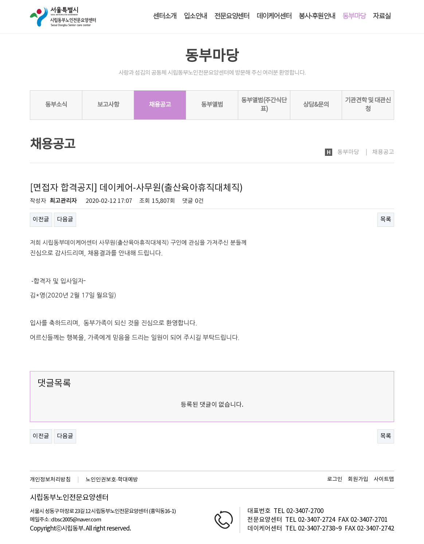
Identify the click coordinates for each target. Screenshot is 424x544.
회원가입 (358, 479)
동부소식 (56, 105)
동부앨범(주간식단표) (264, 105)
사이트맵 (384, 479)
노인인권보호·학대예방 (112, 479)
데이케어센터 (273, 16)
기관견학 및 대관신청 (368, 105)
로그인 (334, 479)
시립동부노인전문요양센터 (69, 498)
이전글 (41, 219)
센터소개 (164, 16)
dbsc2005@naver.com (76, 520)
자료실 (381, 16)
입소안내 (195, 16)
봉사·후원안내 (317, 16)
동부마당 (354, 16)
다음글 (65, 219)
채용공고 (160, 105)
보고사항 (108, 105)
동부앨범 (212, 105)
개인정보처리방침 (50, 479)
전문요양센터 (231, 16)
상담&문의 (316, 105)
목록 (385, 219)
